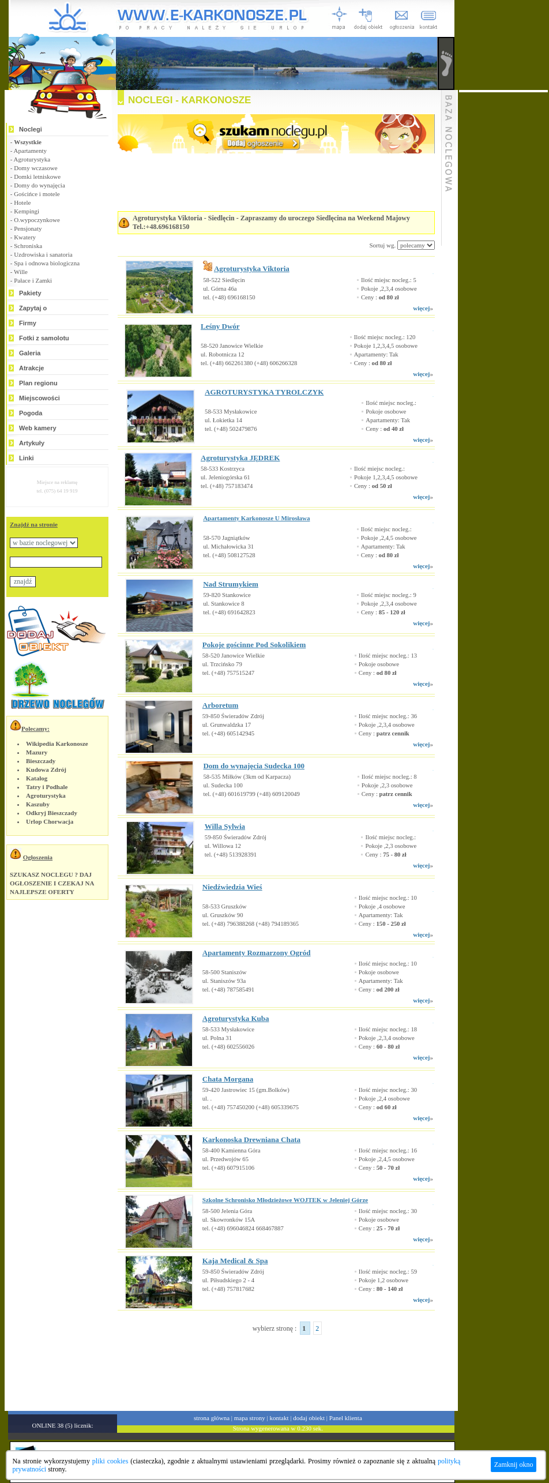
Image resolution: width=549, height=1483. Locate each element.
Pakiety (30, 293)
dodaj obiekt (309, 1417)
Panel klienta (345, 1417)
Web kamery (38, 428)
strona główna (212, 1417)
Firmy (27, 323)
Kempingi (26, 211)
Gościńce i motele (36, 193)
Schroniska (28, 245)
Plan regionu (38, 383)
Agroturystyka (32, 159)
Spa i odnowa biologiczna (47, 263)
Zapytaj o (33, 308)
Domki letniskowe (37, 176)
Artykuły (31, 443)
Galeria (29, 353)
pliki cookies (110, 1461)
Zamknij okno (513, 1465)
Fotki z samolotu (44, 338)
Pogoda (30, 413)
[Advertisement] (262, 1367)
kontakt (279, 1417)
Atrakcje (31, 368)
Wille (21, 271)
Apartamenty (30, 150)
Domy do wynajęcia (39, 185)
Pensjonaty (28, 228)
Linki (26, 458)
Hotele (22, 202)
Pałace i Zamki (33, 280)
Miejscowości (39, 398)
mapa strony (249, 1417)
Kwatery (25, 237)
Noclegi (30, 129)
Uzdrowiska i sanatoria (43, 254)
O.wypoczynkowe (37, 219)
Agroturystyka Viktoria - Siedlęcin (184, 218)
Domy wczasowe (35, 167)
